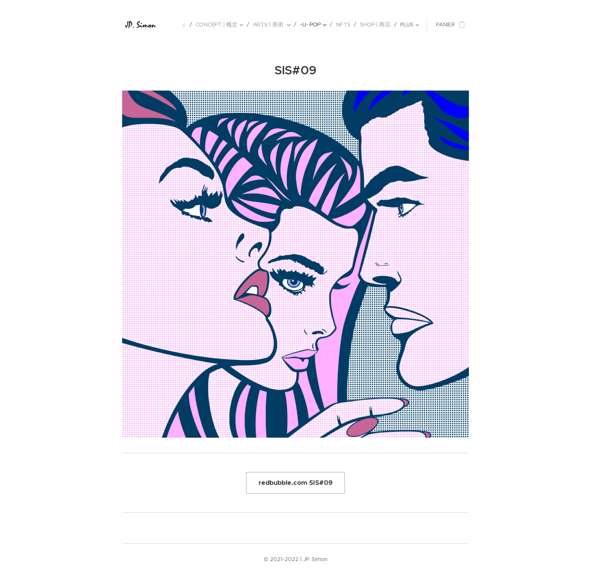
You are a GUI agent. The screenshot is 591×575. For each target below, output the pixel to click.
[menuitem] (187, 24)
